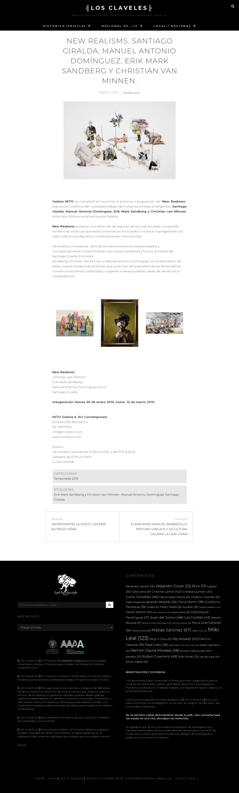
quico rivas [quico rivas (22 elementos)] (192, 645)
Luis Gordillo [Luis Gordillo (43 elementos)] (197, 617)
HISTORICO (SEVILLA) (64, 26)
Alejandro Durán (71, 660)
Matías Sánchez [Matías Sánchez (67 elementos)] (171, 629)
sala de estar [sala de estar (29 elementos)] (209, 656)
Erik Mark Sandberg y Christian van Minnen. (87, 494)
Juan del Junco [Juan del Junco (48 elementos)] (166, 617)
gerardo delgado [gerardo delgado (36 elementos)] (161, 602)
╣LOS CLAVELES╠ (119, 8)
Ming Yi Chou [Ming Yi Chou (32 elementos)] (160, 639)
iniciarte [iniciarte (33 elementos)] (190, 607)
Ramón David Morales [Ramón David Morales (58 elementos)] (155, 650)
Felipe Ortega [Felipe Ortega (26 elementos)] (135, 602)
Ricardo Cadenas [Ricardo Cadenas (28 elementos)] (192, 650)
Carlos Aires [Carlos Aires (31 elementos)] (141, 591)
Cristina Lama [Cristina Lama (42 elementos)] (166, 591)
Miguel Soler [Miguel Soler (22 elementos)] (199, 631)
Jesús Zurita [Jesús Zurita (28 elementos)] (180, 612)
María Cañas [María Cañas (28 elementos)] (141, 630)
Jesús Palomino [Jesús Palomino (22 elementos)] (161, 612)
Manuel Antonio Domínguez (142, 494)
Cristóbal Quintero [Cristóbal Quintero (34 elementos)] (197, 591)
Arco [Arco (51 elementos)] (199, 586)
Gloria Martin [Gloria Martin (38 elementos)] (190, 602)
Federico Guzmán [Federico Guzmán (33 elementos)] (205, 597)
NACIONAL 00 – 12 (120, 26)
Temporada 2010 (66, 478)
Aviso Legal (186, 778)
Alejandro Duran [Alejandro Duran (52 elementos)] (173, 586)
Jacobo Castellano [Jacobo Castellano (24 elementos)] (210, 607)
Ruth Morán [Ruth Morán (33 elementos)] (188, 656)
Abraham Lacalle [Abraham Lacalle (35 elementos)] (140, 586)
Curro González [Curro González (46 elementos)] (142, 597)
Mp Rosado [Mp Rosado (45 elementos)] (185, 639)
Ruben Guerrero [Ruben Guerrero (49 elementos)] (159, 656)
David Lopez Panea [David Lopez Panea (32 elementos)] (174, 597)
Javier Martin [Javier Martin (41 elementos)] (139, 612)
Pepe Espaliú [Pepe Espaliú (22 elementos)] (176, 645)
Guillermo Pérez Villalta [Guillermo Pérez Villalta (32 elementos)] (164, 607)
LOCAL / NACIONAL (172, 26)
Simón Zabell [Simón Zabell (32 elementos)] (137, 661)
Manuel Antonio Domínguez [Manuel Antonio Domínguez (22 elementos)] (157, 623)
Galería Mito (131, 92)
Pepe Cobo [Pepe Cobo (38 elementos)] (156, 645)
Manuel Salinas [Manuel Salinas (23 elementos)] (181, 623)
